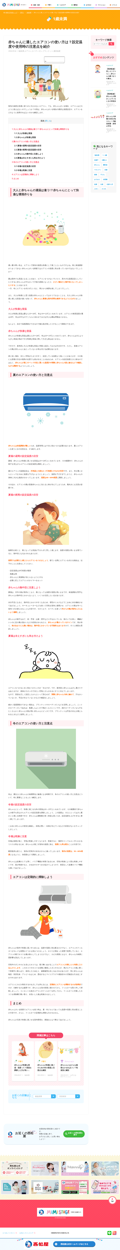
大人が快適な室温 (23, 133)
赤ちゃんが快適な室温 (25, 137)
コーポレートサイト (8, 1233)
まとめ (15, 178)
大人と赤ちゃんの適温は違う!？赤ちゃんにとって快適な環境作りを (40, 129)
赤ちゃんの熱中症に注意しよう (28, 154)
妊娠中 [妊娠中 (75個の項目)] (96, 160)
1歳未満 (21, 51)
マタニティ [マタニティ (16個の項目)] (97, 170)
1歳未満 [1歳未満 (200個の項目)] (96, 155)
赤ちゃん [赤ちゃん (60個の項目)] (97, 165)
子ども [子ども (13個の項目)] (102, 175)
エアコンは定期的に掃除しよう (25, 174)
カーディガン (37, 51)
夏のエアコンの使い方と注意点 (25, 141)
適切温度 (56, 51)
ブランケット (48, 51)
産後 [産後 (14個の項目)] (95, 175)
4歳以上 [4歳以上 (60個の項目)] (104, 160)
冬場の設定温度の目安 (25, 166)
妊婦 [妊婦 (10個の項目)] (95, 184)
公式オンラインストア (26, 1233)
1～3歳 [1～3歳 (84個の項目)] (105, 155)
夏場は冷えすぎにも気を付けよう (29, 158)
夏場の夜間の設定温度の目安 (27, 149)
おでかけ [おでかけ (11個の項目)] (97, 179)
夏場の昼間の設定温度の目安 (27, 145)
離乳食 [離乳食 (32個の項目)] (105, 165)
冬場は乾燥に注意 (23, 170)
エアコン (28, 51)
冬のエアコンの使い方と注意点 (25, 162)
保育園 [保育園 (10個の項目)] (105, 179)
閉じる (48, 121)
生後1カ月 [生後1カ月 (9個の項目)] (110, 184)
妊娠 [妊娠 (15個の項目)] (106, 170)
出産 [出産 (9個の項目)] (101, 184)
